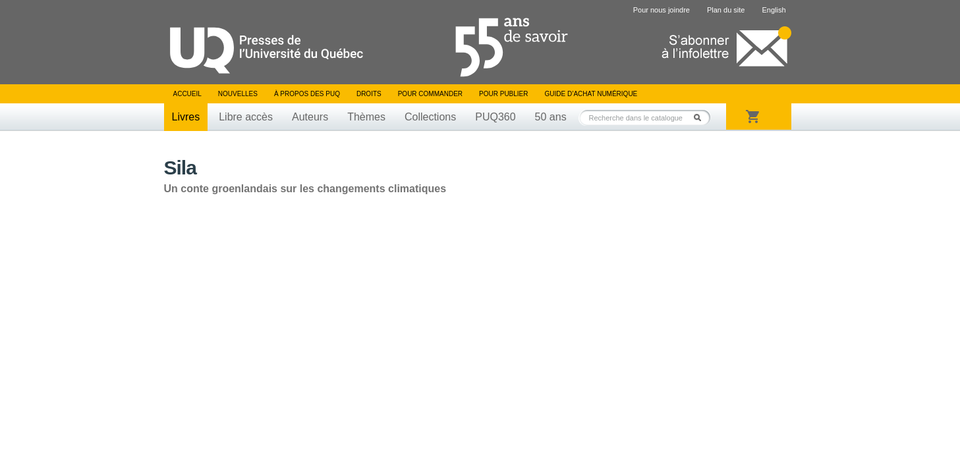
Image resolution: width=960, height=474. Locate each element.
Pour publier (503, 93)
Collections (430, 116)
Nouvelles (238, 93)
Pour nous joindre (661, 10)
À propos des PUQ (307, 93)
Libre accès (246, 116)
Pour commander (430, 93)
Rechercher (701, 117)
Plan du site (726, 10)
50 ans (551, 116)
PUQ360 (495, 116)
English (773, 10)
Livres (186, 116)
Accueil (187, 93)
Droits (368, 93)
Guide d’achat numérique (591, 93)
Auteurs (310, 116)
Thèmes (366, 116)
